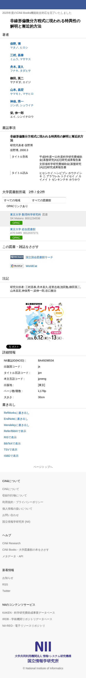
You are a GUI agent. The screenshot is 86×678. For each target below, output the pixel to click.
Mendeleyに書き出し (16, 425)
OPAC (16, 222)
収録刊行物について (14, 495)
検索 (72, 4)
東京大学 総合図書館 (22, 229)
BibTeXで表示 (12, 443)
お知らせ (7, 577)
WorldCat (31, 266)
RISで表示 (10, 437)
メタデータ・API (12, 556)
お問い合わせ (10, 515)
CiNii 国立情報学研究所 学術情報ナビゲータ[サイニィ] (17, 4)
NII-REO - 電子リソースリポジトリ (23, 625)
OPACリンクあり (15, 206)
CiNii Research (11, 543)
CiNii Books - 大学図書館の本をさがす (25, 549)
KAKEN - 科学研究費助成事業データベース (28, 612)
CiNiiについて (10, 489)
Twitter (6, 590)
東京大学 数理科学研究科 (25, 214)
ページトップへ (43, 466)
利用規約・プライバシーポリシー (22, 502)
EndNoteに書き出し (16, 418)
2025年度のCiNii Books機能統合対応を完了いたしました (37, 12)
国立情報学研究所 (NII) (16, 521)
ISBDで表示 (11, 455)
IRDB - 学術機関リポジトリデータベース (27, 619)
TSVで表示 (10, 449)
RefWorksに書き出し (16, 412)
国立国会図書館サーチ (39, 257)
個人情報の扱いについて (17, 508)
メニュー (81, 4)
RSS (5, 584)
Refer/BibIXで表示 (15, 431)
